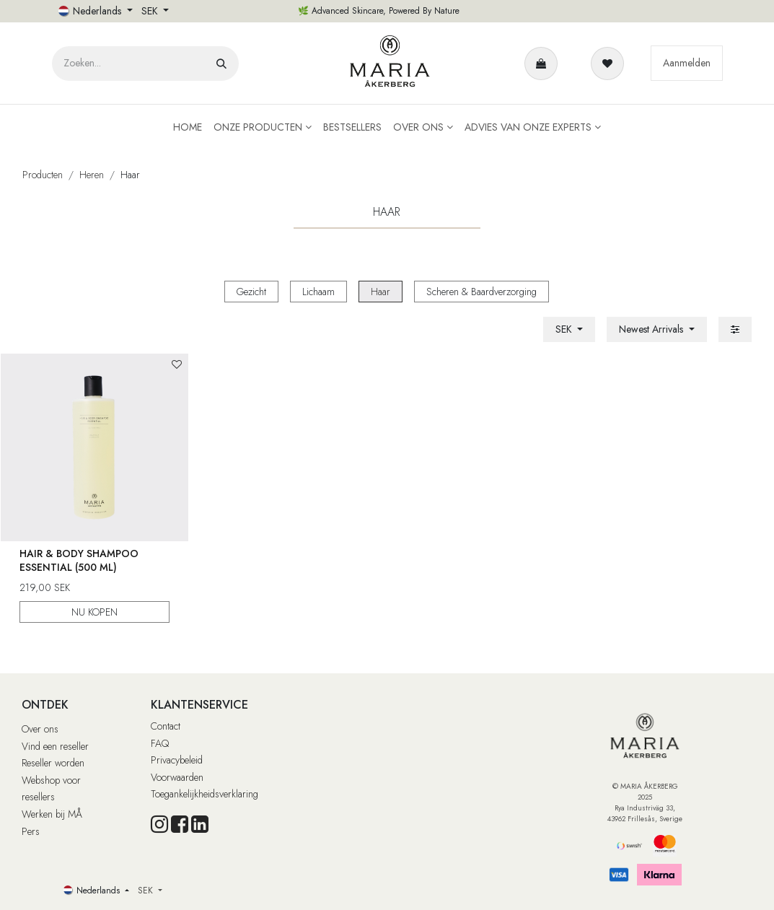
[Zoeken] (221, 63)
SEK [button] (151, 11)
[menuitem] (187, 127)
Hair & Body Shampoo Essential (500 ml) (78, 560)
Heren (91, 174)
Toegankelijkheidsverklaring (204, 794)
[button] (657, 329)
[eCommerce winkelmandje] (544, 63)
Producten (42, 174)
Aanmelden (687, 63)
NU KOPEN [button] (94, 612)
